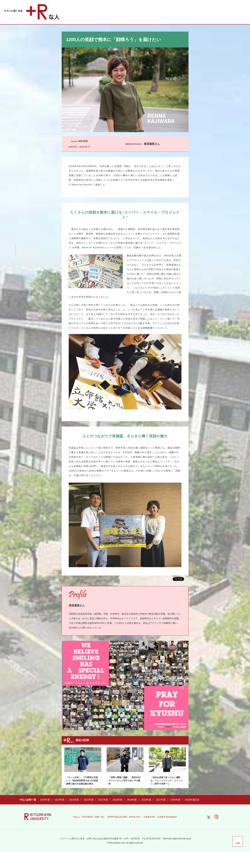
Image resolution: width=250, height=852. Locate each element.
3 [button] (175, 726)
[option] (125, 685)
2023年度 (74, 799)
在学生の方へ (135, 817)
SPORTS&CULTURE (117, 817)
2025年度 (45, 799)
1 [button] (161, 726)
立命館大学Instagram (167, 817)
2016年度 (175, 799)
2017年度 (161, 799)
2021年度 (103, 799)
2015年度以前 (192, 799)
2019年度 (132, 799)
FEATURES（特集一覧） (94, 817)
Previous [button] (68, 688)
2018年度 (146, 799)
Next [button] (182, 688)
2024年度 (59, 799)
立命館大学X (149, 817)
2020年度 (117, 799)
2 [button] (168, 726)
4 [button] (183, 726)
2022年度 (88, 799)
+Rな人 (76, 817)
